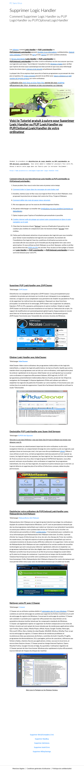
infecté (62, 451)
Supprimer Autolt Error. (42, 747)
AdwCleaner (23, 361)
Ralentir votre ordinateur (18, 55)
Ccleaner (22, 607)
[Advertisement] (42, 35)
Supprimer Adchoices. (42, 743)
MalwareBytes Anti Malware (29, 518)
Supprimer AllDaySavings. (41, 751)
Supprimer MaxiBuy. (42, 739)
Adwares (15, 50)
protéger (61, 83)
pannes (50, 55)
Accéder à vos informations (47, 52)
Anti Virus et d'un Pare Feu (33, 83)
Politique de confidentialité (63, 768)
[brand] (16, 3)
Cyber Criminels (29, 76)
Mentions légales (17, 768)
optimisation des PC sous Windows (54, 611)
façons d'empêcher (18, 59)
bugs (40, 55)
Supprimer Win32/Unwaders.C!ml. (42, 734)
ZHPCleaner (23, 289)
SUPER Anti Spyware (25, 435)
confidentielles (41, 532)
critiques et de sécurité (34, 69)
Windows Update (56, 64)
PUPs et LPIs (33, 247)
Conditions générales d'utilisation (38, 768)
